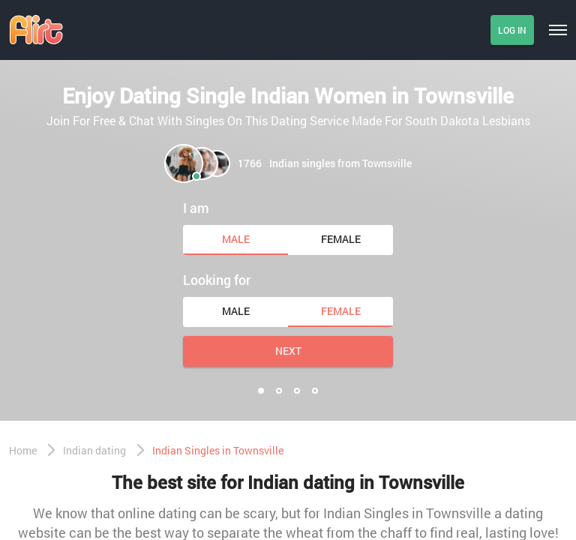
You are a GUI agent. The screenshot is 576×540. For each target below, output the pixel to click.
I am (196, 208)
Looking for (216, 280)
